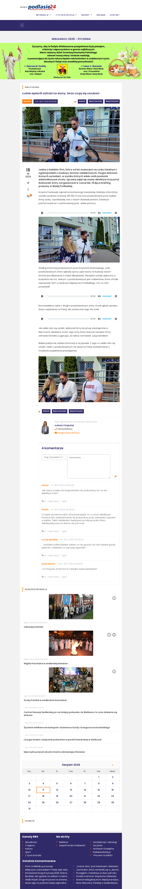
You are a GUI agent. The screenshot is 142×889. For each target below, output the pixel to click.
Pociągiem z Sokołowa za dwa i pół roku (96, 873)
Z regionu (30, 845)
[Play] (42, 213)
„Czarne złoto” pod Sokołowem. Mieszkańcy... (98, 866)
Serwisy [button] (85, 14)
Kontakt (115, 14)
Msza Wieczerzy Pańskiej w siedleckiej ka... (97, 882)
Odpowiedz (53, 501)
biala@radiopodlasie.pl (67, 432)
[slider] (67, 212)
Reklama (101, 14)
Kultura (28, 848)
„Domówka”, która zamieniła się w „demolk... (98, 869)
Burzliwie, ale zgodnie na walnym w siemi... (46, 876)
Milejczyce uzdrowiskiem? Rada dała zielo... (47, 869)
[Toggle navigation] (22, 25)
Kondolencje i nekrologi (105, 842)
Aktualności (31, 842)
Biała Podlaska (95, 101)
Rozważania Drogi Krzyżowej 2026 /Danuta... (47, 873)
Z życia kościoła (33, 855)
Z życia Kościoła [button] (65, 14)
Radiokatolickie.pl (102, 852)
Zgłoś (64, 501)
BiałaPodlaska (112, 101)
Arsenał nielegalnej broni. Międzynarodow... (98, 879)
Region (27, 101)
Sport (28, 852)
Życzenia (97, 845)
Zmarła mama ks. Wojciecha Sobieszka (96, 876)
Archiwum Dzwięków (103, 848)
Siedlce (23, 7)
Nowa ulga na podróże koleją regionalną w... (47, 882)
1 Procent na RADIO (102, 855)
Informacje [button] (42, 14)
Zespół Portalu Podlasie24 (72, 845)
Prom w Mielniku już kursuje (39, 866)
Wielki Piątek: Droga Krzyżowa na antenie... (46, 879)
